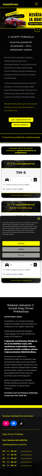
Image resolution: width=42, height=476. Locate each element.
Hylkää (21, 249)
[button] (39, 218)
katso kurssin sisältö (14, 189)
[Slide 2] (23, 25)
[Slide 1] (19, 25)
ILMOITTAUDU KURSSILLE (21, 195)
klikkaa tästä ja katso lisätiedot (21, 150)
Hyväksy (21, 243)
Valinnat (21, 255)
